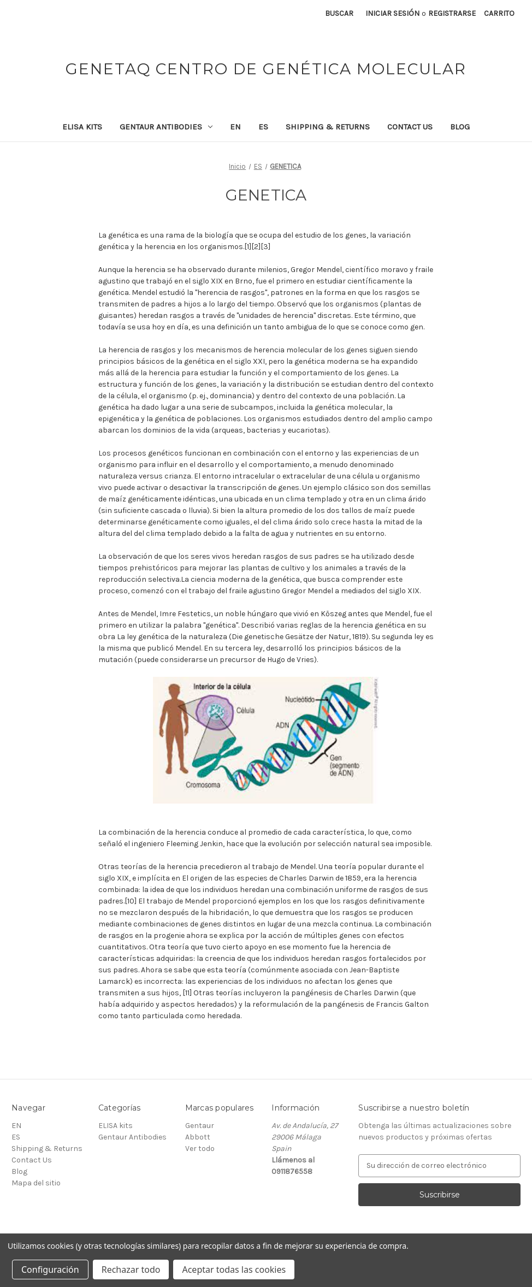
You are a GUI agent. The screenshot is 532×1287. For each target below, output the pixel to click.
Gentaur (199, 1125)
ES (263, 127)
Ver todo (200, 1148)
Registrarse (452, 13)
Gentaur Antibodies (166, 127)
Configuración (50, 1270)
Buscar (339, 13)
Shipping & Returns (328, 127)
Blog (460, 127)
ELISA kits (82, 127)
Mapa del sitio (36, 1183)
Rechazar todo (131, 1270)
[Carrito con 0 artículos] (499, 13)
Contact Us (410, 127)
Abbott (197, 1137)
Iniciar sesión (392, 13)
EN (235, 127)
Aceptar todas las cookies (234, 1270)
